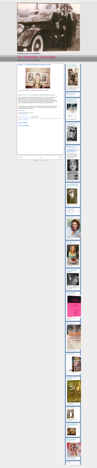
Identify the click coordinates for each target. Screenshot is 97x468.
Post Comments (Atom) (43, 160)
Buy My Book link (21, 110)
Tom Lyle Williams (25, 119)
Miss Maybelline (50, 118)
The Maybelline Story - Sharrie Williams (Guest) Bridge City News (73, 150)
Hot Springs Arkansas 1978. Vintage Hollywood (38, 118)
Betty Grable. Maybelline (25, 118)
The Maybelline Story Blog (36, 57)
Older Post (60, 157)
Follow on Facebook (71, 211)
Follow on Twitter (70, 213)
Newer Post (20, 157)
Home (40, 157)
